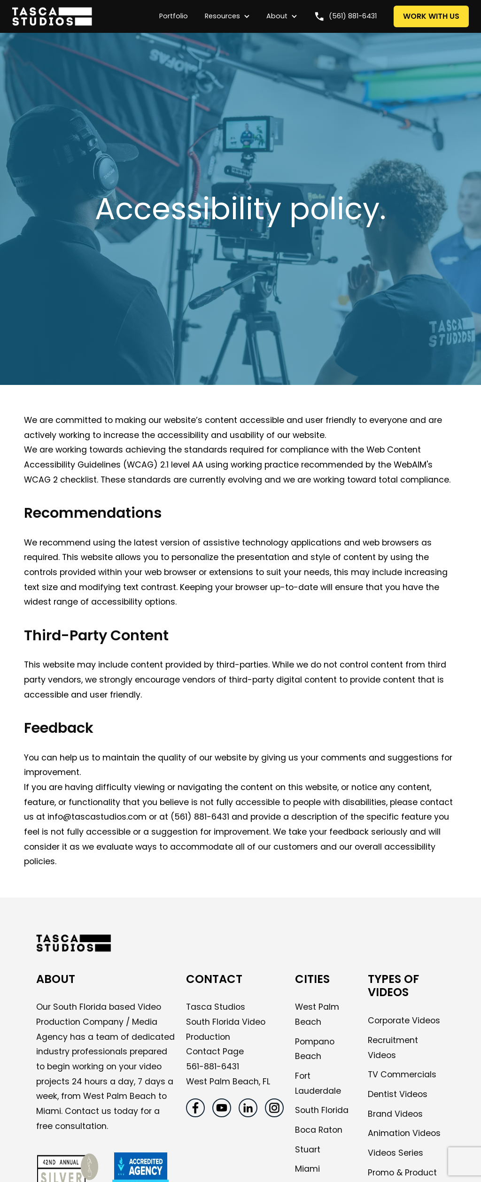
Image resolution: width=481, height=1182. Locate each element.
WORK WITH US (431, 16)
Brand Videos (395, 1114)
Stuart (307, 1149)
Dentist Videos (397, 1094)
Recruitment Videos (393, 1048)
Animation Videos (404, 1133)
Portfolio (173, 16)
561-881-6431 (212, 1066)
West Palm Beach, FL (228, 1081)
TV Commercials (402, 1074)
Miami (307, 1168)
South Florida (322, 1110)
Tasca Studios (215, 1007)
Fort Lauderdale (318, 1083)
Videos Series (395, 1153)
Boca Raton (318, 1130)
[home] (81, 16)
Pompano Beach (314, 1049)
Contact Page (215, 1051)
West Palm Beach (317, 1014)
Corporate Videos (404, 1020)
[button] (222, 16)
